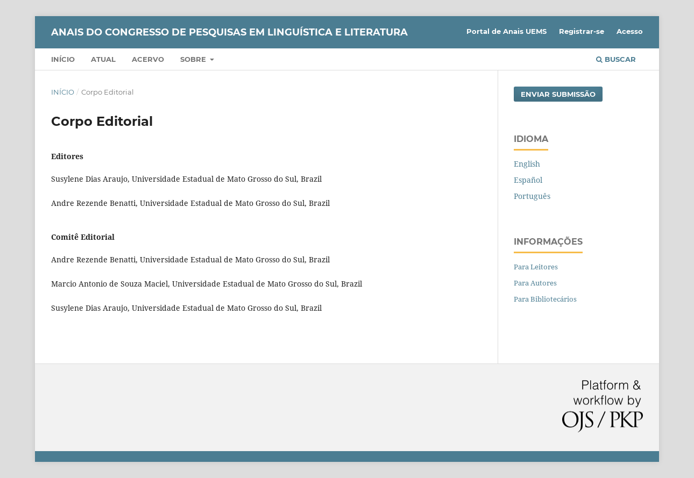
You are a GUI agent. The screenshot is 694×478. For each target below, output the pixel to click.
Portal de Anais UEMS (506, 31)
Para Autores (535, 283)
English (527, 164)
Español (528, 180)
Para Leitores (536, 267)
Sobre (194, 59)
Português (532, 196)
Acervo (148, 59)
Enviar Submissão (558, 94)
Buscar (616, 59)
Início (63, 59)
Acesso (630, 31)
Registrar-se (581, 31)
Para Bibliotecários (545, 299)
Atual (103, 59)
